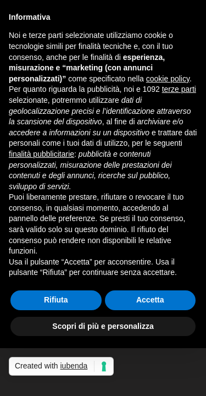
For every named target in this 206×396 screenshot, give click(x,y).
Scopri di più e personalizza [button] (102, 326)
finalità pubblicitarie (41, 154)
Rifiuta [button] (56, 299)
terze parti (179, 89)
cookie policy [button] (168, 78)
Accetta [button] (150, 299)
